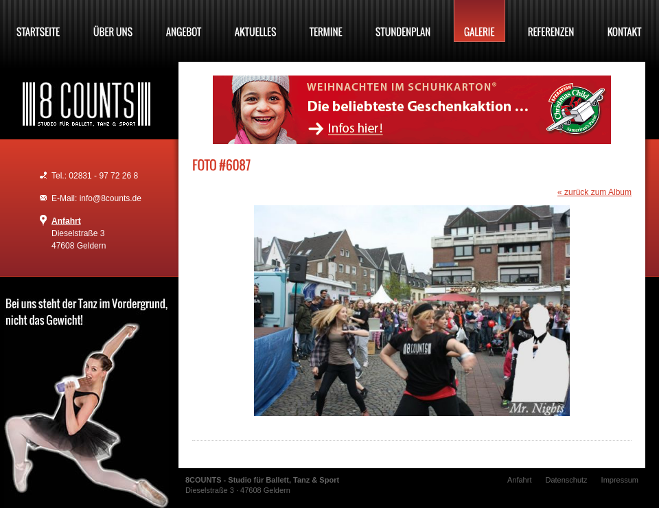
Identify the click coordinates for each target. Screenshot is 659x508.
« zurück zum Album (594, 192)
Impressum (619, 480)
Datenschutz (566, 480)
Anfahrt (66, 221)
